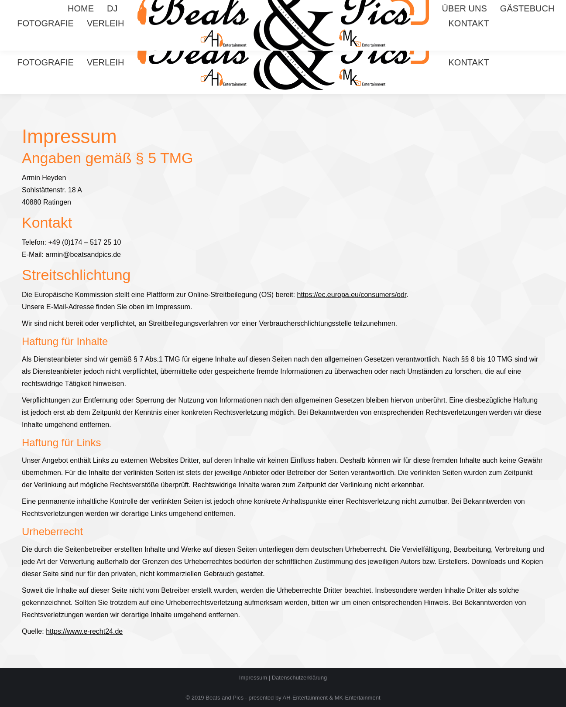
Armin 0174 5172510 (434, 8)
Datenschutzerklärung (299, 677)
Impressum (253, 677)
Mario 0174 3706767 (507, 8)
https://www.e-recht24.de (84, 631)
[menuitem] (81, 47)
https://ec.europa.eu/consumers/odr (352, 294)
